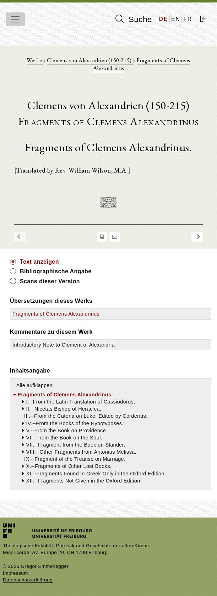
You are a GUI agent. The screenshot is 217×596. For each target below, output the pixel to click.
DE (163, 19)
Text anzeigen (39, 262)
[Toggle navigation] (15, 19)
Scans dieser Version (50, 281)
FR (187, 19)
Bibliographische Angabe (56, 271)
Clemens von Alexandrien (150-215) (90, 60)
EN (175, 19)
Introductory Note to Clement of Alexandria (63, 345)
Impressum (15, 573)
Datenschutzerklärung (28, 579)
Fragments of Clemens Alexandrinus (55, 314)
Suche (133, 19)
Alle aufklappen (34, 385)
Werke (35, 60)
